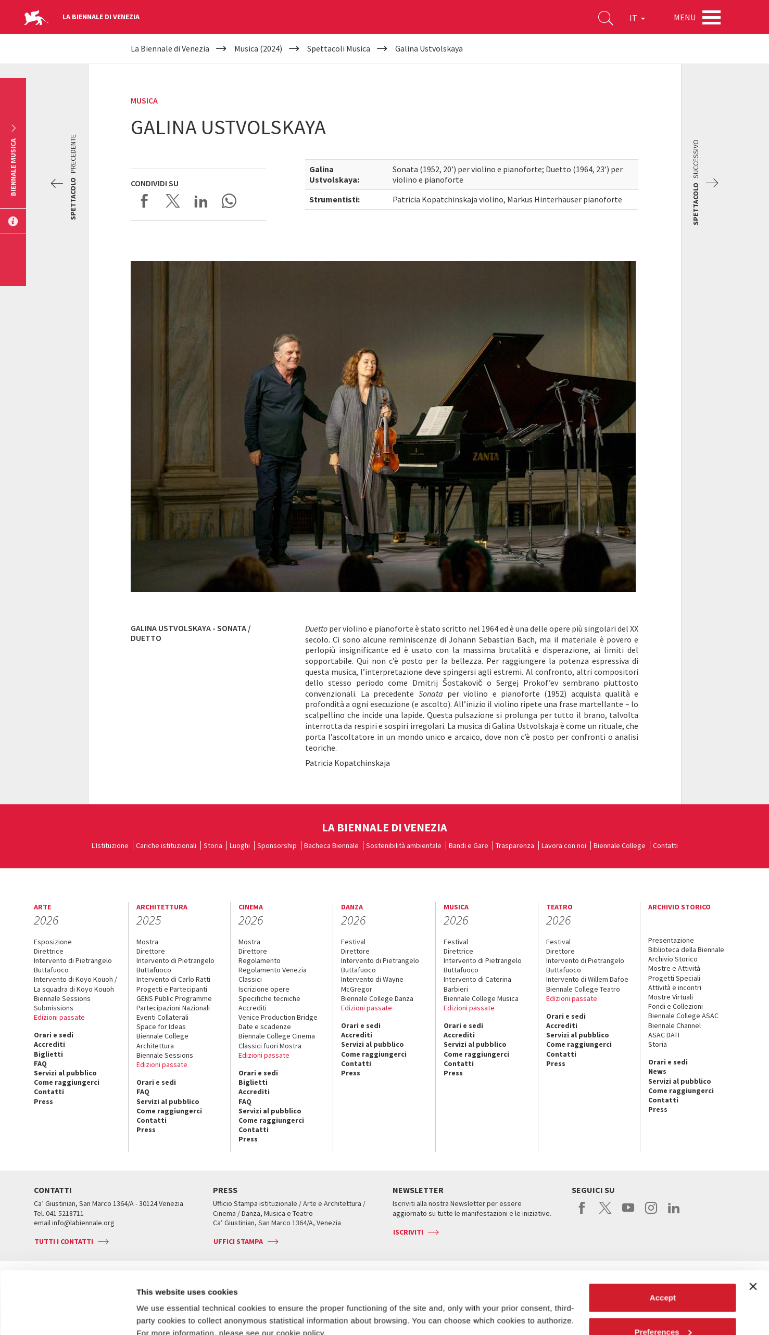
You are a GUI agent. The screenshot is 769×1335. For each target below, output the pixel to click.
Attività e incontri (674, 987)
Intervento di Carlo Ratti (173, 979)
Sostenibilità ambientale (404, 845)
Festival (353, 941)
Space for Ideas (161, 1026)
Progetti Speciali (674, 978)
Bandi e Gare (468, 845)
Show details (160, 1303)
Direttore (150, 951)
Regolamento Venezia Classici (272, 974)
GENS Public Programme (174, 998)
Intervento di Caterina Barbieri (477, 983)
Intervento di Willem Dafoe (587, 979)
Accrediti (49, 1044)
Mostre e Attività (674, 968)
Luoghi (240, 845)
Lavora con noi (563, 845)
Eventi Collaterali (162, 1017)
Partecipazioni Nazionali (173, 1007)
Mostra (147, 941)
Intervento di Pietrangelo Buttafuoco (73, 965)
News (657, 1071)
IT (637, 17)
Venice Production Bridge (278, 1017)
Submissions (53, 1007)
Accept (663, 1239)
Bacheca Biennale (331, 845)
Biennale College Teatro (583, 989)
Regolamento (259, 960)
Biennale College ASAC (683, 1015)
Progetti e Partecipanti (171, 989)
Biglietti (48, 1054)
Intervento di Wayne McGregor (372, 983)
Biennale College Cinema (276, 1036)
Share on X (173, 201)
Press (43, 1101)
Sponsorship (277, 845)
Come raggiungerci (66, 1082)
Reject (662, 1307)
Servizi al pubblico (65, 1072)
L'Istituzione (110, 845)
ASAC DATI (663, 1034)
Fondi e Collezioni (675, 1006)
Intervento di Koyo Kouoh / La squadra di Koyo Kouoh (75, 983)
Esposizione (53, 941)
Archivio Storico (673, 959)
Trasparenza (515, 845)
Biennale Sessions (62, 998)
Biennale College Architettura (162, 1040)
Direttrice (49, 951)
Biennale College (620, 845)
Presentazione (671, 940)
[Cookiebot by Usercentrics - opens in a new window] (67, 1315)
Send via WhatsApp (229, 201)
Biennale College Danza (377, 998)
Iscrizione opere (263, 989)
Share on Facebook (145, 201)
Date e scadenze (264, 1026)
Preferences (663, 1273)
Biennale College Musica (481, 998)
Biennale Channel (674, 1025)
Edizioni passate (59, 1017)
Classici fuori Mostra (269, 1045)
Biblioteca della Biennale (686, 949)
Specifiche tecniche (269, 998)
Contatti (665, 845)
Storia (213, 845)
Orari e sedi (53, 1034)
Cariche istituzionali (166, 845)
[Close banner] (753, 1227)
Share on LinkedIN (201, 201)
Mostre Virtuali (670, 997)
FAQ (40, 1063)
